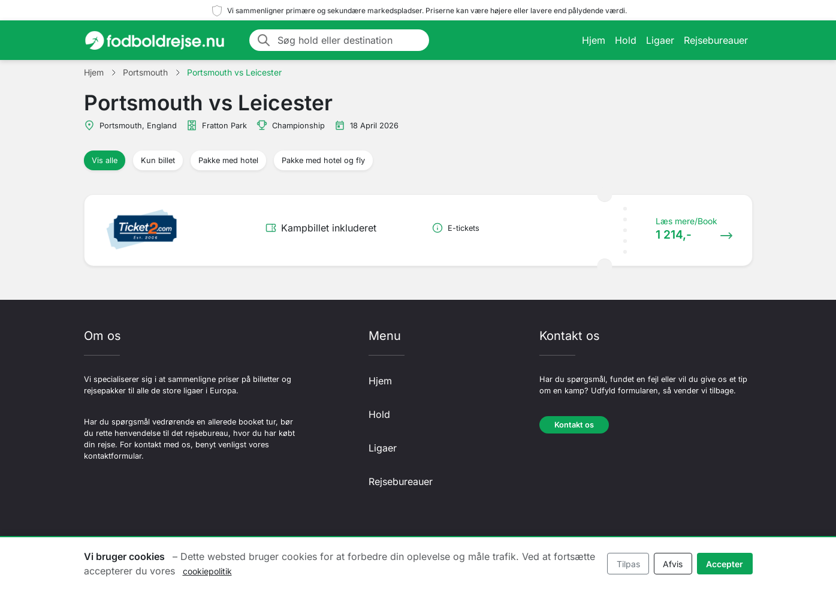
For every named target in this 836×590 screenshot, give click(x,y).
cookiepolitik (207, 571)
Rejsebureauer (716, 40)
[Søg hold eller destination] (349, 40)
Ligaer (660, 40)
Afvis (673, 564)
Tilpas (628, 564)
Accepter (724, 564)
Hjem (593, 40)
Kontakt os (574, 424)
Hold (625, 40)
